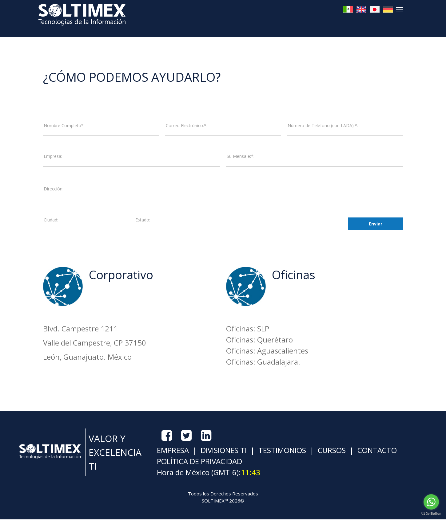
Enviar (375, 224)
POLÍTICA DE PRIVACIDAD (199, 462)
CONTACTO (376, 451)
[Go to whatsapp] (431, 502)
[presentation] (273, 224)
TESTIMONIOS (281, 451)
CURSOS (331, 451)
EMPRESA (173, 451)
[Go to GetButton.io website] (431, 514)
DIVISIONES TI (223, 451)
